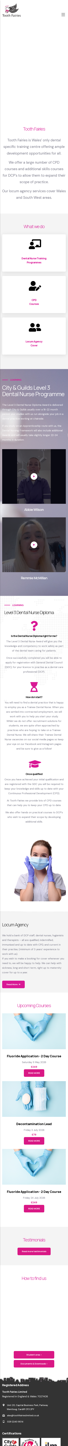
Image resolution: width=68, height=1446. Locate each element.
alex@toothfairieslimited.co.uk (20, 1415)
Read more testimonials (34, 1251)
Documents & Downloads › (34, 1363)
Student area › (34, 1354)
